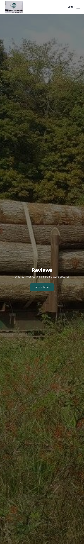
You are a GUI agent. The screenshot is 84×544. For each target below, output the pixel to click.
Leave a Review (42, 287)
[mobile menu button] (78, 7)
